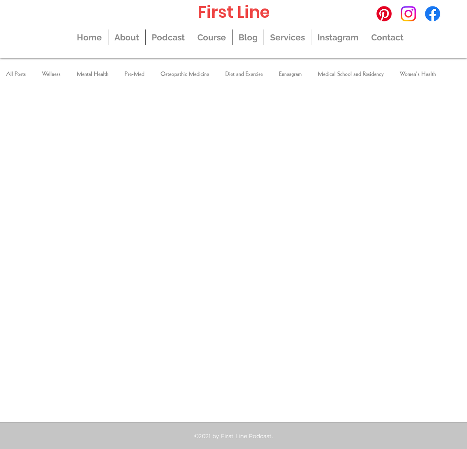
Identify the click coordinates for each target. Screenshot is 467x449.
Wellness (51, 74)
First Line (234, 12)
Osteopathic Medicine (185, 74)
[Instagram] (408, 14)
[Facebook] (433, 14)
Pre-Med (134, 74)
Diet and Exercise (244, 74)
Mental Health (92, 74)
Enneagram (290, 74)
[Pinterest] (384, 14)
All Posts (16, 74)
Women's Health (418, 74)
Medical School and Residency (351, 74)
